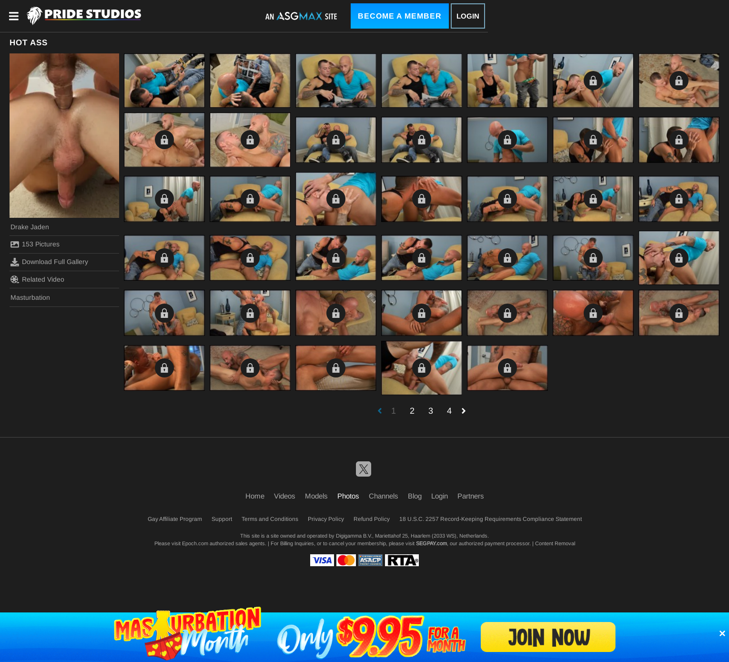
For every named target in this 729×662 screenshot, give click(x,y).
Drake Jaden (29, 227)
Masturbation (30, 297)
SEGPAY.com (431, 543)
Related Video (37, 279)
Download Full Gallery (49, 262)
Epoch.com (195, 543)
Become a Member (400, 16)
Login (467, 16)
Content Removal (555, 543)
